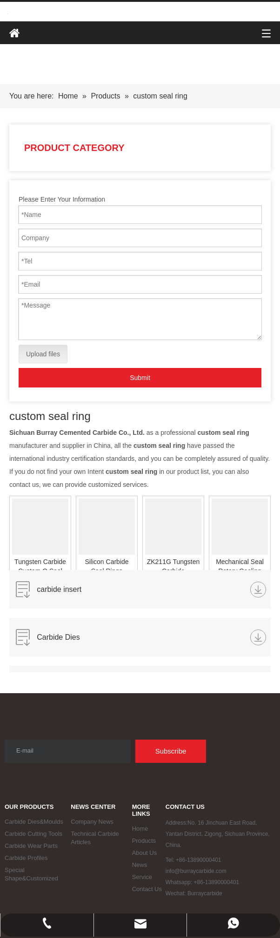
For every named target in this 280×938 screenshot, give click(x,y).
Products (144, 840)
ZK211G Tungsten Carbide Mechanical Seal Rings (173, 567)
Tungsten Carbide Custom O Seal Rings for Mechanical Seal (40, 567)
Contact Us (147, 889)
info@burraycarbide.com (196, 871)
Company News (92, 821)
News (139, 864)
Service (142, 876)
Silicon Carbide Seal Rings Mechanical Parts (107, 567)
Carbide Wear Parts (31, 845)
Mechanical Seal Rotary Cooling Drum (240, 567)
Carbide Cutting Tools (33, 833)
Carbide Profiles (26, 857)
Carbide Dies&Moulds (34, 821)
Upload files (43, 354)
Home (140, 828)
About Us (144, 852)
